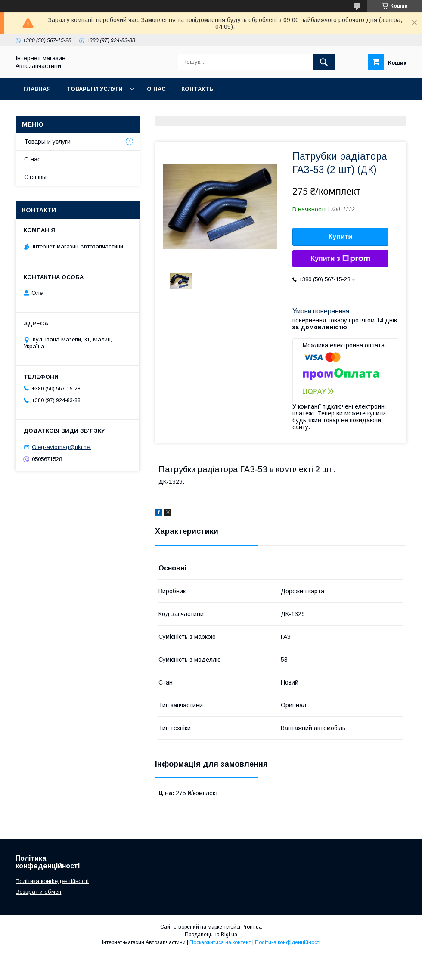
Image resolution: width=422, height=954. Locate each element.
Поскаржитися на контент (220, 942)
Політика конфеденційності (52, 881)
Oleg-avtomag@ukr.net (61, 447)
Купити (341, 236)
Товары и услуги (94, 89)
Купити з (340, 259)
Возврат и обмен (38, 892)
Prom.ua (252, 927)
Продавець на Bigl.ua (211, 935)
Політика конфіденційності (287, 942)
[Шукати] (324, 62)
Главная (37, 89)
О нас (156, 89)
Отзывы (35, 176)
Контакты (198, 89)
